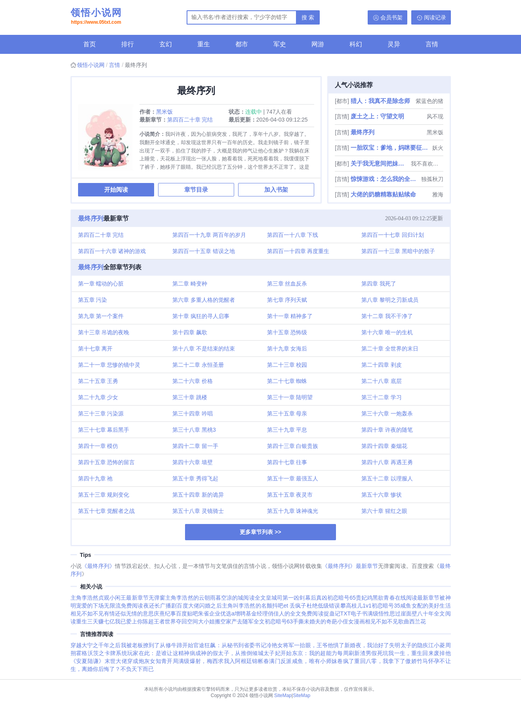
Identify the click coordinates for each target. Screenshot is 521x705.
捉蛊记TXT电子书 (346, 613)
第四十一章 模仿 (98, 446)
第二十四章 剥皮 (381, 365)
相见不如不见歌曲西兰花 (395, 621)
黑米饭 (164, 112)
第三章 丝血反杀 (287, 283)
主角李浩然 (84, 597)
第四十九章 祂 (95, 478)
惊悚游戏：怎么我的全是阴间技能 (385, 178)
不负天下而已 (137, 669)
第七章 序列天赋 (287, 300)
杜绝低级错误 (323, 605)
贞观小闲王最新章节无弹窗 (131, 597)
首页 (89, 44)
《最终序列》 (98, 566)
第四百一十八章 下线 (293, 235)
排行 (127, 44)
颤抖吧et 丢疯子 (287, 605)
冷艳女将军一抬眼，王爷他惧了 (305, 645)
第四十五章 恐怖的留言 (106, 462)
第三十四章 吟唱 (192, 413)
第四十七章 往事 (287, 462)
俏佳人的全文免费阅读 (295, 613)
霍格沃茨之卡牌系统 (101, 653)
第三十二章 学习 (381, 397)
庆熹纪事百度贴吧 (176, 613)
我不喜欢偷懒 (427, 163)
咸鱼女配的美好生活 (425, 605)
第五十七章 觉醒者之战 (106, 511)
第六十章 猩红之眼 (384, 511)
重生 (203, 44)
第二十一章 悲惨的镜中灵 (109, 365)
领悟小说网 (96, 17)
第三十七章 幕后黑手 (104, 430)
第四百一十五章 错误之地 (203, 251)
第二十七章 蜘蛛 (287, 381)
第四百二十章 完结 (190, 119)
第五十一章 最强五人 (293, 478)
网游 (317, 44)
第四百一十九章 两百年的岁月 (209, 235)
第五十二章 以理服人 (387, 478)
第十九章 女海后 (287, 348)
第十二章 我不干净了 (387, 316)
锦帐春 (260, 661)
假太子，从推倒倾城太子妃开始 (252, 653)
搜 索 (308, 17)
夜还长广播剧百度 (165, 605)
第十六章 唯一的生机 (387, 332)
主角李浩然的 (182, 597)
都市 (241, 44)
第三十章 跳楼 (189, 397)
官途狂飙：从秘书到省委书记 (229, 645)
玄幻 (165, 44)
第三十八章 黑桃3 (194, 430)
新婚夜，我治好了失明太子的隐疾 (386, 645)
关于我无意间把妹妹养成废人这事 (380, 163)
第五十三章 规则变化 (104, 495)
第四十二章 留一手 (195, 446)
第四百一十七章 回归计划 (392, 235)
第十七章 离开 (95, 348)
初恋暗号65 (341, 597)
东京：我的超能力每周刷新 (326, 653)
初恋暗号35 (386, 605)
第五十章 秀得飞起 (195, 478)
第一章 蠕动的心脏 (101, 283)
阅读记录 (435, 17)
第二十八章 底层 (381, 381)
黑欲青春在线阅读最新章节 (405, 597)
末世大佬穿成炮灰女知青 (136, 661)
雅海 (437, 194)
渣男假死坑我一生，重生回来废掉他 (405, 653)
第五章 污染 (92, 300)
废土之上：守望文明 (377, 116)
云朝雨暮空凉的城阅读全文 (232, 597)
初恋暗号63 (279, 621)
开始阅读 (116, 189)
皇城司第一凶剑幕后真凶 (296, 597)
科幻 (355, 44)
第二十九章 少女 (98, 397)
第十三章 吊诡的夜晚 (104, 332)
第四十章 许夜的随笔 (387, 430)
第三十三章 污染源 (101, 413)
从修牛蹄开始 (176, 645)
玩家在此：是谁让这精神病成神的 (169, 653)
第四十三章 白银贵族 (293, 446)
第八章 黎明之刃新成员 (389, 300)
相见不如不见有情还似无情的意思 (112, 613)
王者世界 (165, 621)
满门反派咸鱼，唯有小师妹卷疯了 (311, 661)
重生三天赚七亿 (95, 621)
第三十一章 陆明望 (290, 397)
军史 (279, 44)
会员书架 (391, 17)
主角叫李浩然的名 (244, 605)
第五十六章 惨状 (381, 495)
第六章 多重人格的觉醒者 (203, 300)
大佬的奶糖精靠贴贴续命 (383, 194)
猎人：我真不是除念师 (380, 100)
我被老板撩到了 (140, 645)
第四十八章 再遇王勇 (387, 462)
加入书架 (276, 189)
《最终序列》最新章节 (350, 566)
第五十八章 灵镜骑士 (198, 511)
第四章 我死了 (378, 283)
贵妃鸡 (364, 597)
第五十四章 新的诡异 (198, 495)
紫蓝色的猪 (429, 101)
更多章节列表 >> (260, 532)
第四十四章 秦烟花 (384, 446)
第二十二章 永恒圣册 (198, 365)
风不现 (435, 116)
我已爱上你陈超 (134, 621)
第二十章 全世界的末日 (389, 348)
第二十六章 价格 (192, 381)
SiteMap (283, 695)
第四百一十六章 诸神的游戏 (112, 251)
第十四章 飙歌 (189, 332)
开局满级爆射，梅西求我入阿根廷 (209, 661)
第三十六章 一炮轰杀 (387, 413)
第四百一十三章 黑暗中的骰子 (398, 251)
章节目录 (196, 189)
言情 (432, 44)
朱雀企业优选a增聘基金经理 (233, 613)
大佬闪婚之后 (205, 605)
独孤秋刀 (432, 179)
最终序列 (362, 132)
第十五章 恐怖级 (287, 332)
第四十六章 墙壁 (192, 462)
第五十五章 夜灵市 (290, 495)
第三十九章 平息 (287, 430)
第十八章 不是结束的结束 (203, 348)
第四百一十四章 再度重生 (298, 251)
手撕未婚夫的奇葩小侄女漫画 (329, 621)
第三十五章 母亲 (287, 413)
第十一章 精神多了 (290, 316)
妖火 (437, 148)
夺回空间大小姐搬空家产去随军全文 (220, 621)
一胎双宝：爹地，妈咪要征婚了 (390, 147)
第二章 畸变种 (189, 283)
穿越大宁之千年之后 (96, 645)
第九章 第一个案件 (101, 316)
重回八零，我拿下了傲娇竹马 (391, 661)
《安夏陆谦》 (88, 661)
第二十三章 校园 (287, 365)
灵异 (393, 44)
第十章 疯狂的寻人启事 (200, 316)
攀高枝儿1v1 (356, 605)
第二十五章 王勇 (98, 381)
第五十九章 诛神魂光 (293, 511)
